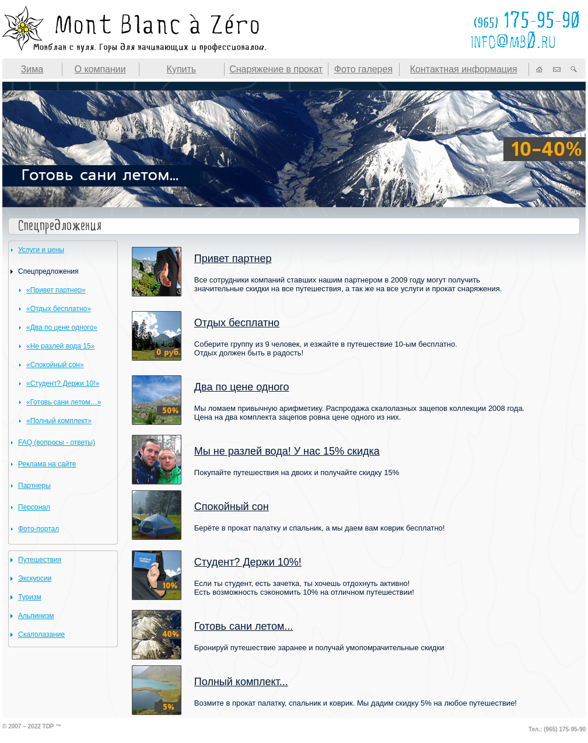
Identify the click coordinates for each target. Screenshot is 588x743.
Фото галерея (363, 69)
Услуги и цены (41, 250)
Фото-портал (38, 529)
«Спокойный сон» (55, 365)
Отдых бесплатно (236, 323)
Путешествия (39, 560)
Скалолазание (41, 634)
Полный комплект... (241, 682)
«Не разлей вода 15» (60, 346)
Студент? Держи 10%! (248, 562)
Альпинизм (36, 616)
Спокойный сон (231, 506)
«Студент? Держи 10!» (62, 383)
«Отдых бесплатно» (58, 309)
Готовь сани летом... (243, 626)
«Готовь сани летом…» (63, 402)
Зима (32, 69)
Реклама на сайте (47, 464)
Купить (182, 69)
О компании (99, 69)
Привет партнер (233, 258)
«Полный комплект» (59, 421)
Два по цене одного (241, 387)
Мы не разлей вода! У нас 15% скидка (287, 451)
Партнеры (34, 486)
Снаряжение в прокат (276, 69)
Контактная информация (463, 69)
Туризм (29, 597)
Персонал (34, 507)
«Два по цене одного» (61, 327)
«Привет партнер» (56, 290)
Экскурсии (34, 578)
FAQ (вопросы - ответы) (56, 442)
